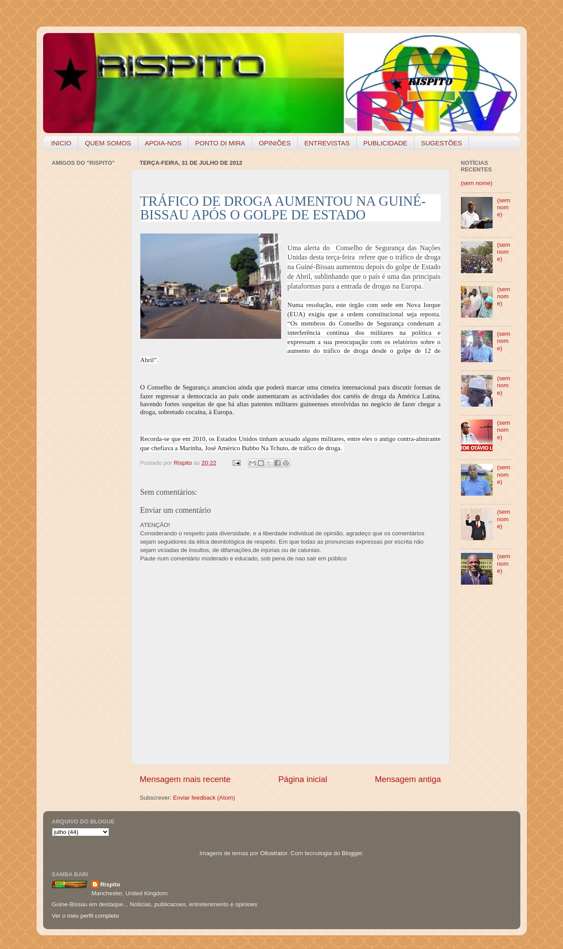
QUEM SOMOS (108, 143)
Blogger (352, 853)
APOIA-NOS (163, 143)
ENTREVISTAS (327, 143)
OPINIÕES (275, 143)
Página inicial (302, 779)
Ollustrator (274, 853)
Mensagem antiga (408, 779)
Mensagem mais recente (185, 779)
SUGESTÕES (441, 143)
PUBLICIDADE (385, 143)
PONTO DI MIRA (220, 143)
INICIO (61, 143)
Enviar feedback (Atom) (204, 797)
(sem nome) (477, 183)
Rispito (110, 884)
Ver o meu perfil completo (85, 915)
